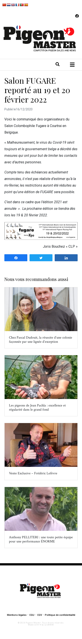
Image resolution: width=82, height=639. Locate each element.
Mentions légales (16, 615)
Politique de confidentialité (60, 615)
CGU (31, 615)
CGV (39, 615)
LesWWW (49, 625)
